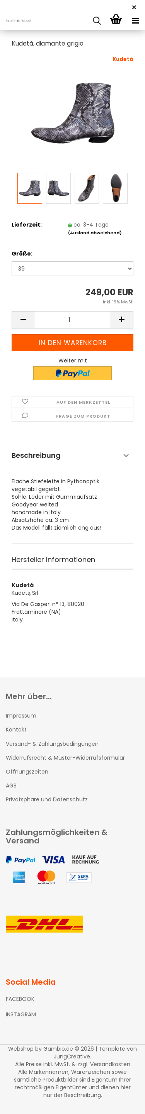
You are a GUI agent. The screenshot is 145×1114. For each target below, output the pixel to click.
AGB (11, 785)
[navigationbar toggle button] (135, 20)
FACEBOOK (20, 999)
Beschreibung (36, 455)
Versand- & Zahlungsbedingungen (52, 744)
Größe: (22, 253)
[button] (23, 319)
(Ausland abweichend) (95, 233)
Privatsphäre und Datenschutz (47, 799)
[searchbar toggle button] (96, 20)
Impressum (21, 716)
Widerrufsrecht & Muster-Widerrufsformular (65, 758)
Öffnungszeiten (27, 771)
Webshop (21, 1049)
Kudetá (123, 59)
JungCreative (72, 1056)
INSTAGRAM (21, 1014)
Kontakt (16, 729)
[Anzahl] (72, 319)
